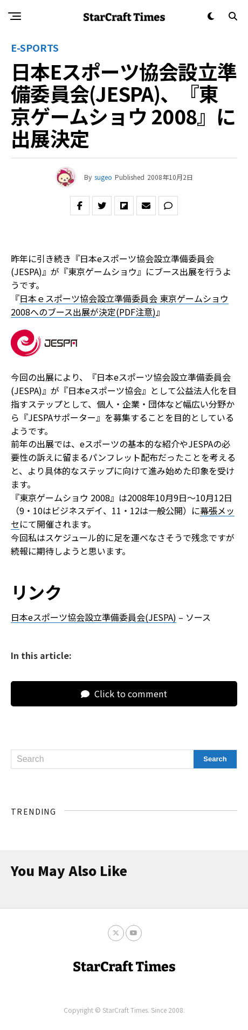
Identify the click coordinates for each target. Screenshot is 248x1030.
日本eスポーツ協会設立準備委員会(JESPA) (93, 617)
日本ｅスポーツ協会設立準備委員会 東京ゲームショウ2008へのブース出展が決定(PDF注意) (120, 305)
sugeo (103, 176)
